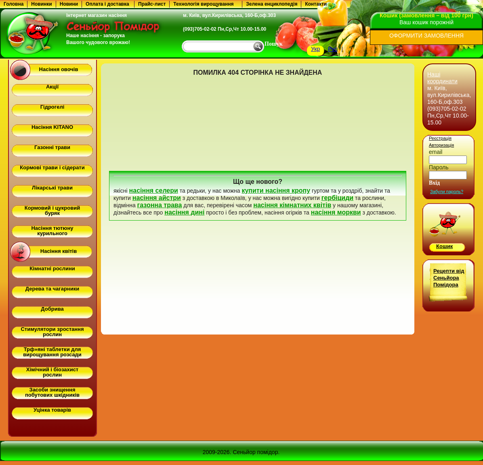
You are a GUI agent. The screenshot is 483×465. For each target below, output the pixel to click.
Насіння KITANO (52, 127)
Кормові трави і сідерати (52, 167)
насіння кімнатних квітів (292, 205)
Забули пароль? (446, 191)
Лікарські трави (52, 188)
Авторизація (441, 145)
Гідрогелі (52, 107)
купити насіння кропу (276, 190)
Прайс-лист (152, 4)
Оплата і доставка (107, 4)
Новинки (41, 4)
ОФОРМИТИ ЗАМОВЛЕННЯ (426, 35)
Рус (332, 49)
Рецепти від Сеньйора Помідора (448, 278)
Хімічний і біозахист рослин (52, 372)
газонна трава (159, 205)
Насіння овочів (58, 69)
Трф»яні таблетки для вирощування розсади (52, 352)
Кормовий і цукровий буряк (52, 210)
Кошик (444, 246)
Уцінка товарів (52, 410)
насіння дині (184, 212)
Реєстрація (440, 138)
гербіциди (337, 197)
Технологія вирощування (203, 4)
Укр (315, 49)
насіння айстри (156, 197)
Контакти (316, 4)
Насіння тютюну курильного (52, 230)
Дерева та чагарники (52, 289)
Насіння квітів (58, 251)
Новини (69, 4)
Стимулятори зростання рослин (52, 331)
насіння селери (153, 190)
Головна (13, 4)
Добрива (52, 309)
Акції (52, 87)
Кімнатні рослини (52, 268)
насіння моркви (336, 212)
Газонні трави (52, 147)
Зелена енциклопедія (271, 4)
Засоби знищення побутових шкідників (52, 392)
